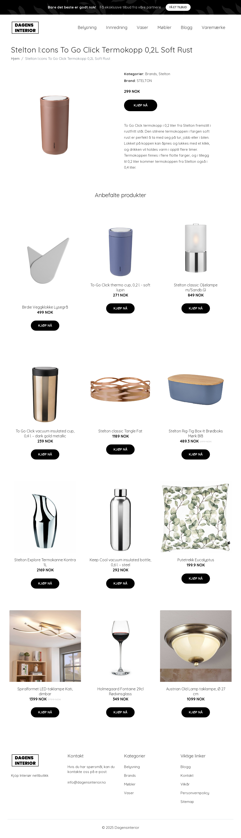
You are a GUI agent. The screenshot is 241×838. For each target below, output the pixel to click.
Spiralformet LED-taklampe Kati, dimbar (45, 694)
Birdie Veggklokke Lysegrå (45, 309)
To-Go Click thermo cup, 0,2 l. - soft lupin (120, 290)
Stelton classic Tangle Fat (120, 433)
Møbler (164, 28)
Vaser (142, 28)
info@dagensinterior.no (87, 784)
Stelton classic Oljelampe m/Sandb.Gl (195, 290)
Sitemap (187, 804)
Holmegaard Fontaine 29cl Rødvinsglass (120, 694)
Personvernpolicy (195, 795)
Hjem (15, 61)
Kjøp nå (141, 108)
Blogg (186, 28)
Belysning (87, 28)
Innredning (116, 28)
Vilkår (185, 786)
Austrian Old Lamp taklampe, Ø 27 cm (195, 694)
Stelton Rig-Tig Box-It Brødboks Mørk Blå (196, 436)
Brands (151, 76)
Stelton (164, 76)
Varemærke (213, 28)
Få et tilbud (178, 7)
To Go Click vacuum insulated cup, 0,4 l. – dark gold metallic (45, 436)
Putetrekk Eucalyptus (195, 562)
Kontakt (187, 778)
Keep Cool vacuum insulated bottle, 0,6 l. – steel (120, 565)
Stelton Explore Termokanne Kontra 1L (45, 565)
